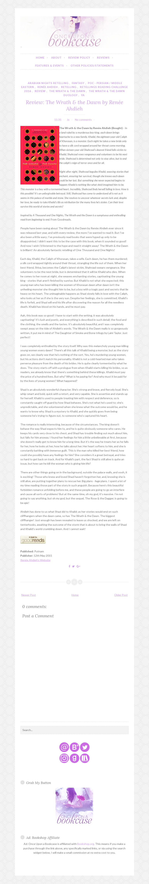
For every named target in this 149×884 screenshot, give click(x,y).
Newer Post (28, 595)
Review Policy (79, 57)
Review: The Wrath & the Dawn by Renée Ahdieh (74, 105)
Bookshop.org (85, 843)
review (40, 91)
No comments (83, 119)
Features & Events (49, 65)
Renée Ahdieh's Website (35, 560)
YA (83, 95)
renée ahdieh (47, 87)
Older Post (121, 595)
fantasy (78, 83)
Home (40, 57)
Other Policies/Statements (92, 65)
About (56, 57)
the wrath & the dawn (67, 91)
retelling (68, 87)
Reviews (103, 57)
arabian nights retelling (48, 83)
